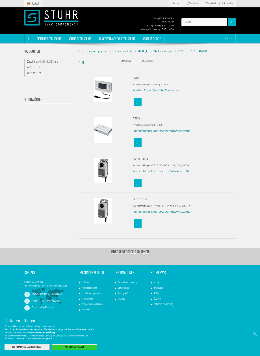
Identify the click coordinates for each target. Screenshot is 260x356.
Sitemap (121, 299)
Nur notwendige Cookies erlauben (27, 347)
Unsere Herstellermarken (130, 251)
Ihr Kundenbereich (91, 272)
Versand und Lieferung (127, 282)
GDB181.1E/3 (140, 159)
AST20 (136, 78)
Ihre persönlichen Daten (92, 304)
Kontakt (157, 282)
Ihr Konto (176, 3)
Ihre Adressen (87, 299)
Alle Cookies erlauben (74, 347)
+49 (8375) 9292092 (163, 19)
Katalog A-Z (123, 293)
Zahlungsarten (124, 288)
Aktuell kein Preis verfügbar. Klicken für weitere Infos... (157, 90)
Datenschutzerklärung (163, 304)
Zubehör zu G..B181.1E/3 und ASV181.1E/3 (42, 65)
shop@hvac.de (166, 22)
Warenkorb (210, 3)
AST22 (136, 118)
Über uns (157, 299)
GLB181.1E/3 (140, 199)
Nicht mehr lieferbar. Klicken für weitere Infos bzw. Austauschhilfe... (162, 131)
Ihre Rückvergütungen (91, 293)
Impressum (159, 288)
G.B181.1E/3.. (34, 73)
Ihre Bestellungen (89, 288)
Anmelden (227, 3)
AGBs (156, 293)
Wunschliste (193, 3)
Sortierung (126, 61)
